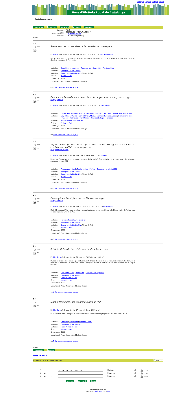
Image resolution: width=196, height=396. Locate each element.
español (148, 2)
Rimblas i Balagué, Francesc (102, 118)
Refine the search (74, 34)
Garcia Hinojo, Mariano (88, 116)
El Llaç (55, 54)
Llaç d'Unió (57, 257)
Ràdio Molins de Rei (69, 278)
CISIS (96, 391)
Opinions (103, 155)
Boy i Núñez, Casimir (69, 116)
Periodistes (80, 273)
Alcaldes (74, 113)
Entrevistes (65, 113)
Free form (159, 360)
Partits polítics (108, 68)
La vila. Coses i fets (106, 54)
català (161, 2)
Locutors (64, 322)
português (140, 2)
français (155, 2)
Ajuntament (127, 113)
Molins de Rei (66, 76)
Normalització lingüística (95, 273)
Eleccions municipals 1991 (91, 68)
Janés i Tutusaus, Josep (107, 116)
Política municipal (115, 113)
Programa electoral (68, 169)
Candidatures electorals (70, 68)
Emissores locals (67, 273)
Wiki (108, 391)
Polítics (82, 113)
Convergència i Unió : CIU (71, 73)
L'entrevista (105, 105)
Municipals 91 (108, 206)
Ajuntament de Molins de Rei (72, 120)
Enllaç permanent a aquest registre (65, 87)
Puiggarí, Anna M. (57, 100)
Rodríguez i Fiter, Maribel (70, 71)
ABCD (100, 391)
